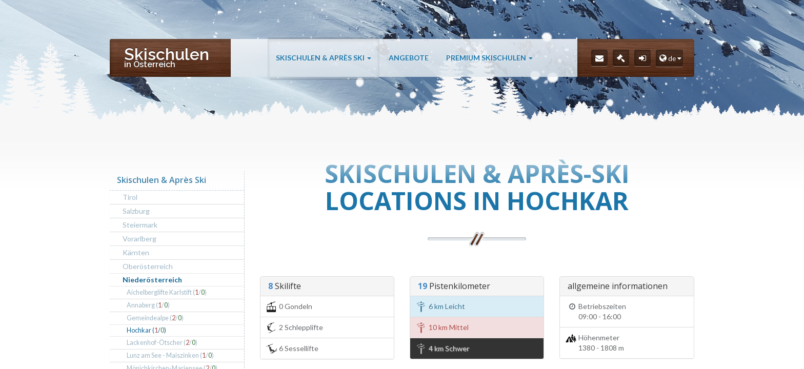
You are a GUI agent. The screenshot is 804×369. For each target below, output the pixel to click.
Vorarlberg (139, 238)
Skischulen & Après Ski (323, 57)
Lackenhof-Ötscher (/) (162, 342)
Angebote (409, 57)
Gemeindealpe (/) (155, 318)
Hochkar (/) (146, 330)
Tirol (130, 197)
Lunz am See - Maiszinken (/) (170, 355)
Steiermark (140, 224)
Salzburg (136, 211)
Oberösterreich (148, 266)
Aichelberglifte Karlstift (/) (167, 292)
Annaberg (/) (148, 305)
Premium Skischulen (489, 57)
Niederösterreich (152, 279)
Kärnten (136, 252)
